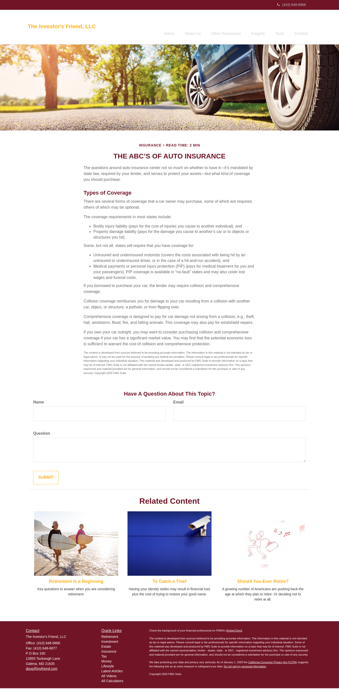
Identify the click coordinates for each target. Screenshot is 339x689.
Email (178, 403)
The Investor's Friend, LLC (62, 26)
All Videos (109, 677)
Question (41, 434)
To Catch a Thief (170, 582)
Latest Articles (112, 672)
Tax (104, 657)
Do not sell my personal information (245, 667)
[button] (184, 27)
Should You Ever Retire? (262, 582)
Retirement (109, 637)
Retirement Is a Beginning (76, 582)
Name (38, 403)
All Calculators (112, 682)
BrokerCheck (234, 631)
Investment (109, 642)
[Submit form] (45, 478)
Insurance (108, 652)
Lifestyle (107, 667)
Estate (106, 647)
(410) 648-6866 (291, 5)
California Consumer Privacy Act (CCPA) (272, 662)
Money (106, 662)
